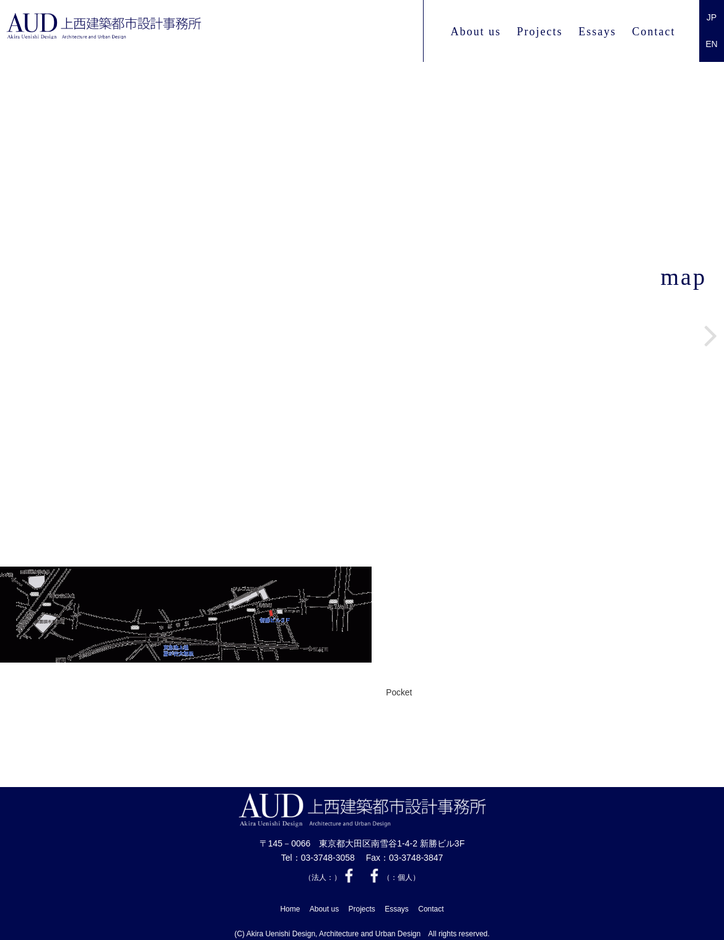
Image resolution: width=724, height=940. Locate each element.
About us (475, 31)
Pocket (399, 693)
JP (712, 17)
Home (290, 906)
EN (711, 44)
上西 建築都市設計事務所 (163, 31)
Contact (654, 31)
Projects (539, 31)
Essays (597, 31)
